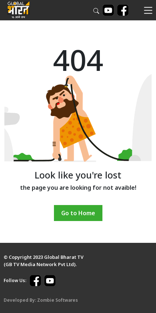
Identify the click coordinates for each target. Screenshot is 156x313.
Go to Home (78, 213)
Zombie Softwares (57, 300)
